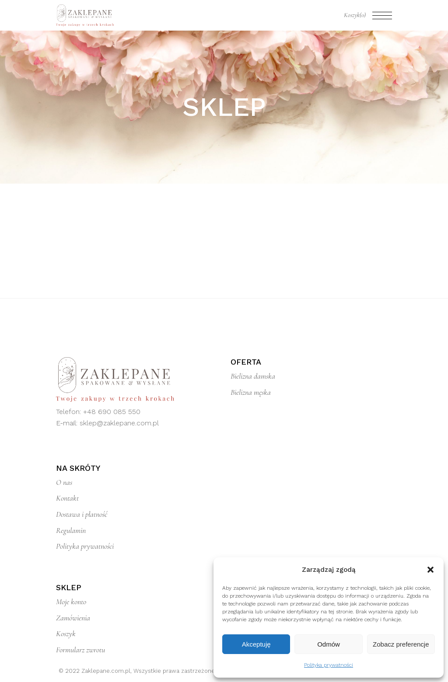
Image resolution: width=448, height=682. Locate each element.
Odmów (328, 644)
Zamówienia (73, 618)
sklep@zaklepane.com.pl (119, 423)
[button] (430, 569)
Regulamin (71, 530)
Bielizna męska (251, 392)
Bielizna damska (253, 376)
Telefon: (69, 411)
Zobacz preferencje (401, 644)
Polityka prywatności (328, 665)
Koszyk (66, 633)
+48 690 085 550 (111, 411)
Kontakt (67, 498)
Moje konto (71, 601)
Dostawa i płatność (81, 514)
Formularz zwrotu (80, 649)
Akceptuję (256, 644)
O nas (64, 482)
